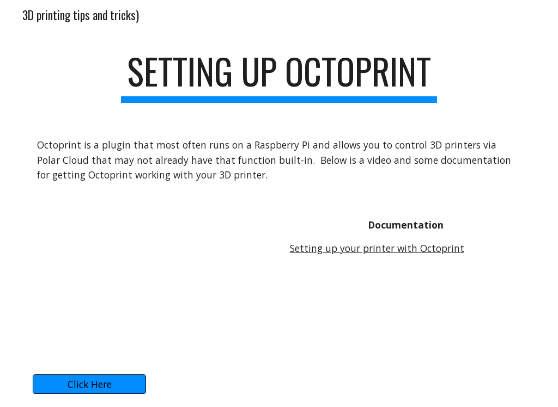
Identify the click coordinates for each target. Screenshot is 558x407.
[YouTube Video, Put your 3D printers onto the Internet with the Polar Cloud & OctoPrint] (153, 280)
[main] (279, 76)
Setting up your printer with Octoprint (377, 248)
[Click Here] (89, 384)
